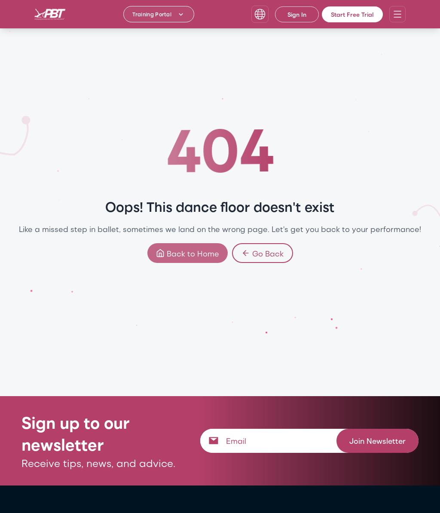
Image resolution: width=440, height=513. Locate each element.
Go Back (262, 253)
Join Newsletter (377, 440)
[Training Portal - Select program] (158, 14)
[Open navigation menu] (397, 14)
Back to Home (187, 253)
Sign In (296, 14)
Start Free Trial (352, 14)
